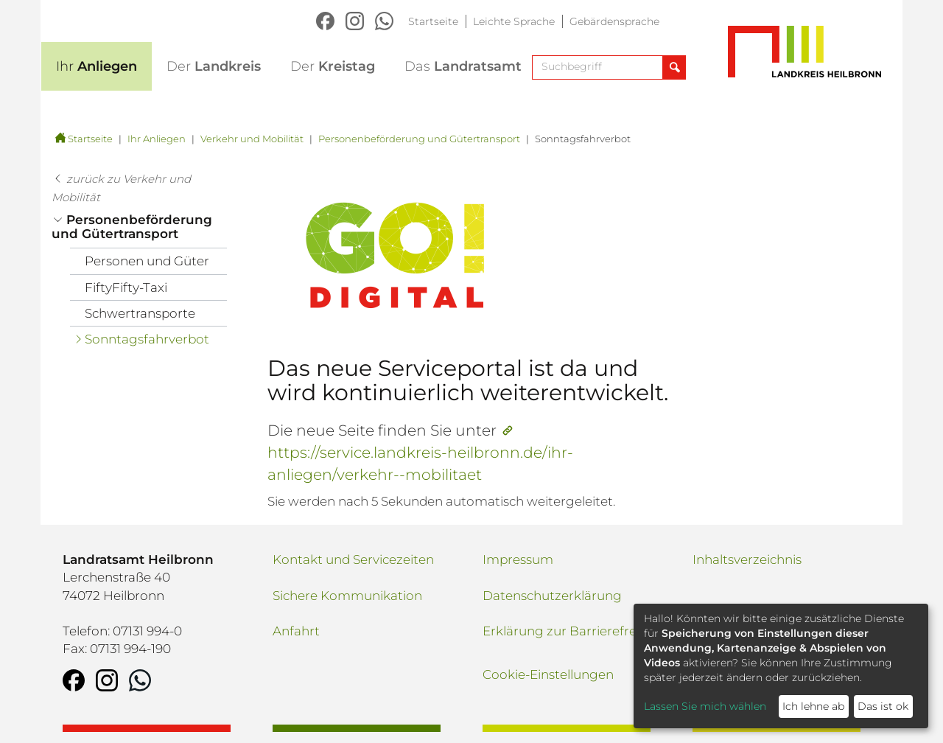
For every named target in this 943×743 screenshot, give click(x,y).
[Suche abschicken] (673, 67)
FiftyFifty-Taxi (126, 287)
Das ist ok (883, 706)
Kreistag (332, 66)
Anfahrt (296, 631)
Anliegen (96, 66)
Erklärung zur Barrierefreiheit (573, 631)
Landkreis (213, 66)
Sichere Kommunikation (347, 595)
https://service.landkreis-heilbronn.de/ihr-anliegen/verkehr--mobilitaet (420, 463)
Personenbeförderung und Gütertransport (419, 138)
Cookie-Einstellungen (548, 674)
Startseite (433, 21)
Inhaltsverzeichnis (747, 559)
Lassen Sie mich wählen (705, 706)
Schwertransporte (140, 313)
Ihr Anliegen (156, 138)
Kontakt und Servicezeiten (353, 559)
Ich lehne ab (813, 706)
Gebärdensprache (614, 21)
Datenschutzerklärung (552, 595)
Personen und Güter (147, 261)
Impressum (518, 559)
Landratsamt (463, 66)
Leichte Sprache (514, 21)
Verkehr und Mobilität (252, 138)
